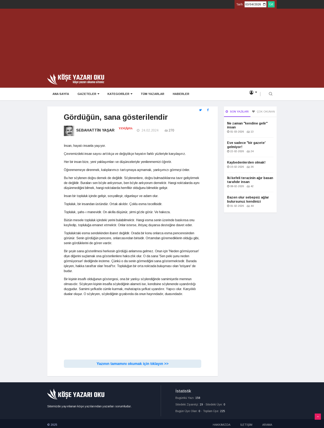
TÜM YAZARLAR (151, 94)
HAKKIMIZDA (221, 422)
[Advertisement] (162, 43)
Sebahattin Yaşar (95, 130)
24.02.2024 (147, 130)
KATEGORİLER (118, 94)
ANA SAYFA (59, 94)
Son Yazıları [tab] (237, 111)
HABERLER (179, 94)
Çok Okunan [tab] (263, 111)
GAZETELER (87, 94)
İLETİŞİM (246, 422)
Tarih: (240, 4)
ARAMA (267, 422)
